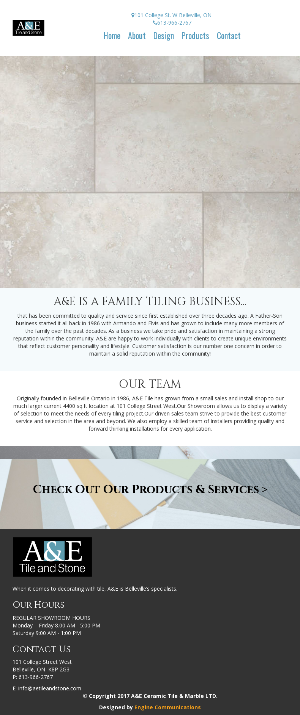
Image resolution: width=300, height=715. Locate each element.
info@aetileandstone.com (49, 688)
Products (195, 35)
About (137, 35)
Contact (229, 35)
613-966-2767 (36, 677)
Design (163, 35)
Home (112, 35)
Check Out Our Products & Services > (150, 489)
